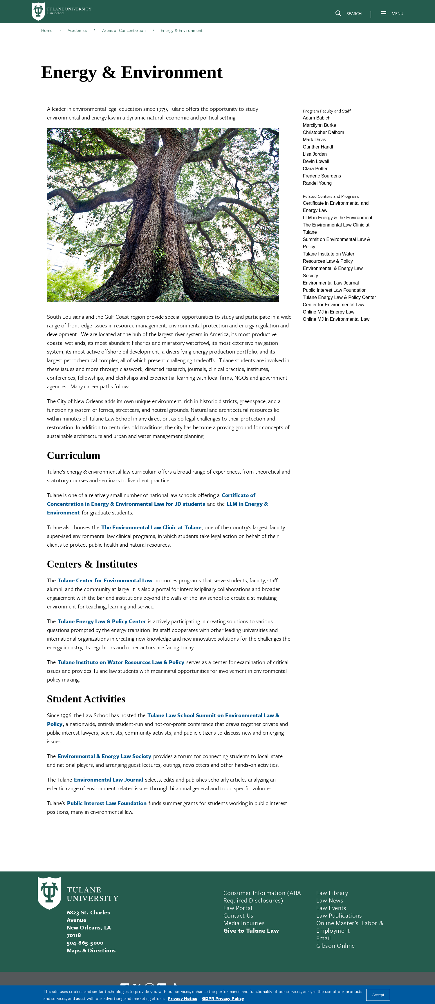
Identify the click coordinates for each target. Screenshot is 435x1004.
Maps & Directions (91, 950)
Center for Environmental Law (333, 304)
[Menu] (383, 13)
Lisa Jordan (315, 154)
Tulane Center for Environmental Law (105, 580)
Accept (378, 995)
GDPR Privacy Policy (223, 998)
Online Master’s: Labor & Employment (350, 926)
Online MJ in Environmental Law (336, 319)
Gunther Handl (318, 146)
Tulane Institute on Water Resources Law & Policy (121, 662)
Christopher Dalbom (323, 132)
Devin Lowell (316, 161)
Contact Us (238, 915)
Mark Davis (314, 139)
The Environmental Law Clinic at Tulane (151, 527)
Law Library (332, 892)
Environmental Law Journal (108, 779)
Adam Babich (317, 117)
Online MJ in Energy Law (329, 311)
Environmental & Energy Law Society (104, 756)
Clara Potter (315, 168)
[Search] (348, 14)
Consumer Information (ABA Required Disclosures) (262, 896)
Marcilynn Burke (319, 125)
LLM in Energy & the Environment (337, 217)
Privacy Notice (182, 998)
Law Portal (238, 907)
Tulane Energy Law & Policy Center (102, 621)
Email (323, 938)
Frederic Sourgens (322, 175)
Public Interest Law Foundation (107, 803)
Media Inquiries (244, 922)
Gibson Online (335, 945)
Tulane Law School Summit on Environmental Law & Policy (163, 719)
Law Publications (339, 915)
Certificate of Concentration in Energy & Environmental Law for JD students (151, 499)
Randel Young (317, 183)
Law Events (331, 907)
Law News (330, 900)
